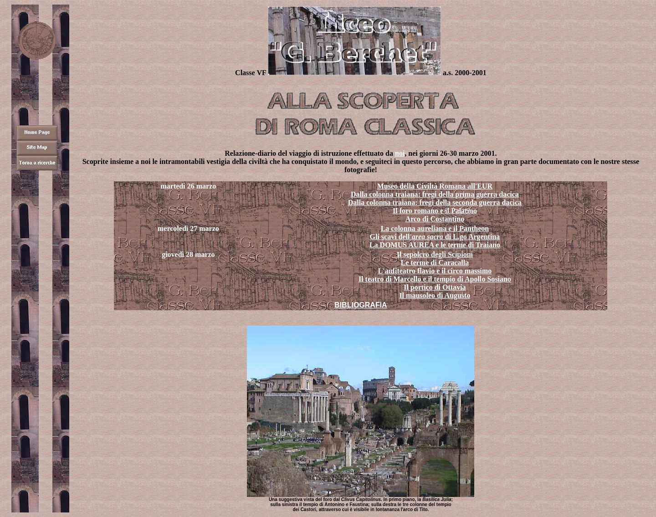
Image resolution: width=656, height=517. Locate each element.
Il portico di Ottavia (435, 287)
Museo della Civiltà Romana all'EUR (434, 186)
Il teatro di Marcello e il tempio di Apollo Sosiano (435, 279)
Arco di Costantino (435, 219)
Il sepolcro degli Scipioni (435, 254)
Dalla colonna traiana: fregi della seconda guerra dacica (435, 202)
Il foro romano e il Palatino (435, 211)
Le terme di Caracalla (435, 262)
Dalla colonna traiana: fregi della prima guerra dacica (435, 194)
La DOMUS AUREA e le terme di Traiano (434, 245)
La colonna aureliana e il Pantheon (435, 228)
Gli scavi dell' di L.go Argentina (434, 237)
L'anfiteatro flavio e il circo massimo (435, 271)
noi (400, 153)
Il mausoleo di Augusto (434, 295)
